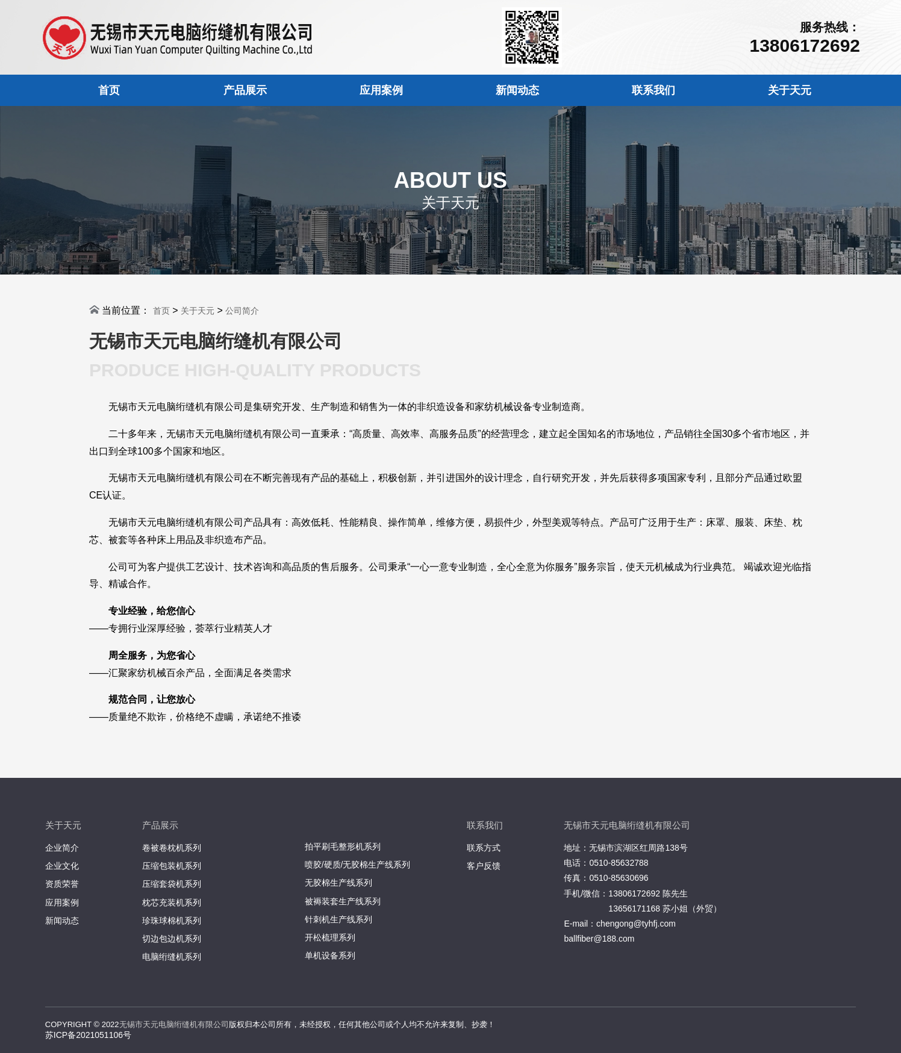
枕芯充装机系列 (171, 902)
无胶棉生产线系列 (338, 882)
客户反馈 (483, 866)
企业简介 (62, 848)
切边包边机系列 (171, 938)
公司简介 (242, 310)
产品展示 (245, 90)
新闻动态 (517, 90)
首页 (109, 90)
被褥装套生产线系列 (343, 901)
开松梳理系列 (330, 937)
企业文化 (62, 866)
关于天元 (789, 90)
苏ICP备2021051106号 (88, 1035)
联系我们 (653, 90)
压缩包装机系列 (171, 866)
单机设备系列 (330, 955)
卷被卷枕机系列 (171, 848)
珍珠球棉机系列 (171, 920)
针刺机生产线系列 (338, 919)
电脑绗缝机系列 (171, 956)
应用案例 (381, 90)
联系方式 (483, 848)
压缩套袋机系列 (171, 884)
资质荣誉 (62, 884)
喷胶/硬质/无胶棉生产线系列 (358, 864)
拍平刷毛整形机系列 (343, 846)
